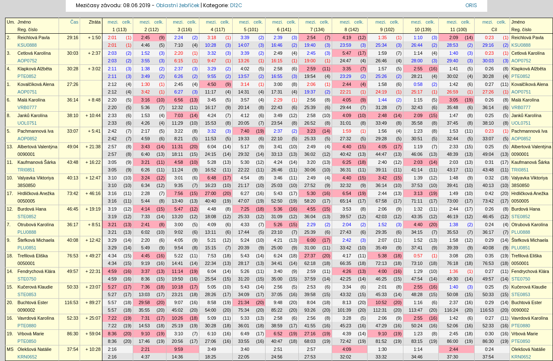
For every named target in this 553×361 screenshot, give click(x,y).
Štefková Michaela (36, 240)
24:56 (276, 356)
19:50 (177, 278)
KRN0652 (27, 356)
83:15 (417, 341)
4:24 (211, 115)
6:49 (245, 333)
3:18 (211, 37)
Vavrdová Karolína (36, 318)
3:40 (278, 271)
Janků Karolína (33, 115)
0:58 (418, 84)
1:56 (382, 131)
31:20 (244, 278)
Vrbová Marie (31, 333)
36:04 (310, 216)
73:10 (417, 263)
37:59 (310, 278)
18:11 (177, 154)
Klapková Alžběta (35, 68)
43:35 (417, 216)
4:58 (178, 162)
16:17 (210, 107)
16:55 (276, 76)
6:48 (211, 177)
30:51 (417, 138)
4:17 (346, 255)
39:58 (310, 294)
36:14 (72, 99)
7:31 (145, 318)
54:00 (210, 310)
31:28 (381, 107)
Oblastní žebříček (177, 5)
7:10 (178, 45)
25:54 (210, 278)
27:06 (210, 341)
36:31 (346, 169)
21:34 (244, 302)
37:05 (276, 294)
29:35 (381, 232)
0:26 (489, 68)
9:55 (211, 76)
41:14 (417, 169)
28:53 (452, 45)
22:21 (346, 91)
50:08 (452, 294)
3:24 (145, 177)
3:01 (178, 177)
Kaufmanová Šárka (37, 162)
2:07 (382, 240)
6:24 (278, 255)
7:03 (178, 115)
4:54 (245, 177)
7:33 (145, 216)
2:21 (145, 349)
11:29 (177, 123)
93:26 (310, 310)
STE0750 (27, 278)
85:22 (276, 310)
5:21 (211, 240)
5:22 (178, 255)
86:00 (452, 341)
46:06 (417, 154)
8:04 (311, 302)
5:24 (245, 240)
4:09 (346, 115)
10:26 (177, 318)
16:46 (276, 45)
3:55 (145, 60)
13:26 (244, 60)
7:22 (112, 318)
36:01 (244, 325)
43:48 (72, 162)
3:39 (245, 37)
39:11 (381, 169)
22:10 (276, 138)
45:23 (346, 325)
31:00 (310, 247)
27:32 (346, 138)
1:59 (382, 53)
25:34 (381, 45)
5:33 (245, 318)
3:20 (311, 162)
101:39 (345, 310)
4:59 (145, 138)
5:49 (145, 247)
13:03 (144, 294)
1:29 (418, 271)
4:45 (145, 255)
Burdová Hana (32, 208)
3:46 (278, 177)
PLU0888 (27, 232)
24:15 (210, 154)
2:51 (278, 349)
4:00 (382, 271)
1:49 (453, 193)
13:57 (244, 76)
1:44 (382, 99)
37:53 (417, 185)
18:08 (210, 216)
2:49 (278, 53)
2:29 (278, 99)
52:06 (452, 325)
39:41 (452, 185)
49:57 (72, 271)
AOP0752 (27, 60)
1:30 (145, 84)
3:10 (112, 177)
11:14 (177, 271)
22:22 (244, 169)
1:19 (418, 146)
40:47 (276, 341)
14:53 (144, 325)
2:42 (112, 131)
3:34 (346, 286)
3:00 (278, 84)
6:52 (278, 333)
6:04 (211, 146)
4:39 (346, 333)
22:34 (210, 263)
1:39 (418, 177)
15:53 (210, 123)
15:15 (210, 247)
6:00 (311, 240)
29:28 (381, 138)
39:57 (346, 216)
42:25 (346, 278)
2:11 (112, 68)
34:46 (417, 356)
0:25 (489, 115)
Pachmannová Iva (36, 131)
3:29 (211, 68)
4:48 (211, 208)
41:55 (310, 325)
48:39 (452, 154)
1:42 (453, 84)
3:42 (145, 91)
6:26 (178, 76)
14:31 (244, 91)
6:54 (346, 193)
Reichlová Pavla (34, 37)
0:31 (489, 162)
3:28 (346, 318)
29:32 (244, 154)
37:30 (452, 356)
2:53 (311, 286)
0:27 (489, 84)
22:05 (244, 356)
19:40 (310, 45)
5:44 (145, 200)
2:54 (311, 37)
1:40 (453, 53)
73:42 (72, 193)
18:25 (210, 356)
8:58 (211, 302)
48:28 (417, 294)
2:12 (112, 84)
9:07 (178, 302)
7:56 (178, 193)
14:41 (177, 263)
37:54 (72, 349)
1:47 (453, 115)
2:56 (311, 99)
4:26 (145, 123)
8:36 (145, 278)
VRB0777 (27, 107)
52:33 (72, 318)
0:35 (489, 255)
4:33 (245, 224)
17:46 (144, 341)
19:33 (244, 138)
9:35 (178, 185)
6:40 (145, 154)
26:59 (452, 91)
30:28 (72, 68)
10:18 (177, 286)
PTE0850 (27, 341)
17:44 (244, 232)
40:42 (346, 154)
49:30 (452, 278)
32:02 (346, 356)
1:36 (453, 271)
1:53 (145, 115)
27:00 (210, 193)
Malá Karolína (32, 99)
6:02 (145, 232)
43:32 (346, 294)
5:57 (112, 302)
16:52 (210, 169)
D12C (236, 5)
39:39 (452, 247)
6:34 (145, 185)
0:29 (489, 240)
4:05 (346, 99)
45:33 (381, 294)
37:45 (452, 123)
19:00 (310, 60)
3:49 (145, 76)
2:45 (145, 37)
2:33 (112, 115)
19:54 (310, 76)
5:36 (145, 107)
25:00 (276, 247)
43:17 (452, 169)
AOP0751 (27, 91)
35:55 (144, 310)
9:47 (211, 60)
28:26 (210, 294)
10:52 (381, 302)
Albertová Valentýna (38, 146)
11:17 (210, 91)
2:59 (311, 68)
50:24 (417, 325)
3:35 (346, 68)
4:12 (245, 115)
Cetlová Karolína (34, 53)
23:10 (276, 232)
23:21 (177, 294)
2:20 (178, 53)
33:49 (381, 123)
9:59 (178, 349)
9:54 (178, 247)
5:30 (245, 162)
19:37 (310, 91)
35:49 (381, 247)
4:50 (211, 84)
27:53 (310, 356)
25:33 (310, 138)
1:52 (145, 53)
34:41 (276, 263)
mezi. (113, 21)
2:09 (453, 37)
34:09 (244, 294)
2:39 (278, 37)
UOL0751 (27, 123)
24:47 (346, 60)
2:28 (145, 193)
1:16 (418, 302)
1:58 (382, 84)
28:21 (417, 76)
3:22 (178, 131)
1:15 (418, 99)
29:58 (144, 302)
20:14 (244, 107)
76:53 (72, 255)
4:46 (145, 45)
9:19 (145, 263)
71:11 (417, 200)
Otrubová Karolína (36, 224)
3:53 (346, 208)
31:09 (276, 216)
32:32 (346, 185)
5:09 (211, 318)
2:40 (382, 162)
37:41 (417, 247)
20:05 (244, 123)
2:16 (112, 349)
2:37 (178, 68)
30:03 (72, 53)
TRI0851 (26, 169)
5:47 (346, 53)
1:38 (145, 68)
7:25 (245, 208)
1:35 (382, 37)
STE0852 (27, 216)
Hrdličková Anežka (36, 193)
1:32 (418, 208)
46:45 (72, 208)
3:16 (145, 99)
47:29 (381, 325)
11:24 (177, 169)
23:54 (276, 123)
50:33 (72, 286)
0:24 (489, 224)
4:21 (278, 240)
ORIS (471, 5)
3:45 (211, 99)
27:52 (310, 185)
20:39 (244, 247)
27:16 (310, 333)
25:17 (417, 91)
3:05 (453, 99)
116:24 (451, 310)
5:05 (211, 286)
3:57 (245, 99)
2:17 (145, 131)
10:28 (210, 45)
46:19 (452, 216)
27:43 (346, 232)
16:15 (276, 60)
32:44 (452, 138)
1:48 (453, 177)
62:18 (310, 263)
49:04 (72, 146)
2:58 (278, 68)
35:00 (276, 278)
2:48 (382, 115)
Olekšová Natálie (35, 349)
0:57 (418, 255)
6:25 (346, 162)
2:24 (178, 37)
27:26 (72, 84)
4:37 (145, 356)
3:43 (145, 146)
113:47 (416, 310)
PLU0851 (27, 247)
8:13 (346, 302)
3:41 (278, 146)
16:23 (210, 185)
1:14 (418, 53)
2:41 (145, 224)
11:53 (210, 138)
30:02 (452, 76)
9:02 (178, 232)
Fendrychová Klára (36, 271)
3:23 (311, 131)
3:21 (145, 162)
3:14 (245, 84)
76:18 (452, 263)
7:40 (245, 131)
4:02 (245, 68)
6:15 (178, 60)
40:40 (210, 200)
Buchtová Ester (33, 302)
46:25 (381, 278)
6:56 (178, 99)
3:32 (211, 53)
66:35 (346, 263)
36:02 (310, 154)
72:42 (346, 341)
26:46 (381, 60)
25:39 (310, 107)
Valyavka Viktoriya (36, 177)
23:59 (346, 45)
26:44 (417, 45)
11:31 (177, 146)
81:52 (381, 341)
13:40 (177, 200)
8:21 (178, 138)
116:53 (71, 302)
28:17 (244, 263)
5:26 (278, 224)
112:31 (380, 310)
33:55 (244, 341)
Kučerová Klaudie (35, 286)
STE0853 (27, 294)
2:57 (112, 146)
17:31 (276, 91)
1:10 (418, 37)
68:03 (310, 341)
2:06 (311, 84)
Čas (74, 21)
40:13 (72, 177)
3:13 (418, 193)
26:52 (310, 123)
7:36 (145, 286)
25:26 (381, 76)
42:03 (381, 216)
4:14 (145, 208)
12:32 (177, 107)
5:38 (382, 255)
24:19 (381, 91)
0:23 (489, 37)
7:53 (211, 255)
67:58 (381, 200)
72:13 (381, 263)
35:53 (452, 232)
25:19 (177, 325)
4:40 (346, 146)
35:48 (452, 107)
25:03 (276, 185)
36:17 (72, 224)
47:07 (244, 200)
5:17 (245, 146)
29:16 (72, 37)
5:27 (112, 286)
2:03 (112, 53)
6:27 (178, 91)
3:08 (453, 255)
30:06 (310, 169)
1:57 (382, 68)
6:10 (211, 333)
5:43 (278, 193)
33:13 (276, 154)
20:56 (177, 341)
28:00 (417, 60)
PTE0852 (27, 76)
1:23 (418, 131)
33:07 (72, 131)
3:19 (112, 208)
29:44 (346, 107)
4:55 (311, 208)
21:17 (244, 185)
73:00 (452, 200)
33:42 (346, 247)
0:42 (489, 193)
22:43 (276, 107)
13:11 (210, 232)
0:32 (489, 177)
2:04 (346, 224)
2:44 (346, 84)
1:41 (453, 68)
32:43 (417, 107)
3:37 (145, 271)
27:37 (310, 255)
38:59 (276, 325)
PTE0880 (27, 325)
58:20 (310, 200)
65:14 (346, 200)
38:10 (72, 115)
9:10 (145, 333)
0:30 (489, 333)
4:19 (346, 37)
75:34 (244, 310)
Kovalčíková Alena (36, 84)
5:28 (211, 162)
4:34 (112, 255)
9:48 (278, 302)
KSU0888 (27, 45)
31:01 (346, 123)
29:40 (452, 60)
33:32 (381, 356)
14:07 (244, 45)
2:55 (418, 68)
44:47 (381, 154)
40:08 (72, 240)
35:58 (417, 123)
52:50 (276, 200)
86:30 (72, 333)
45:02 (177, 310)
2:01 (112, 37)
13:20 (177, 216)
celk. (127, 21)
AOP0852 (27, 138)
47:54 (417, 278)
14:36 (177, 356)
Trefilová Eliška (33, 255)
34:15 (417, 232)
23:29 (346, 76)
